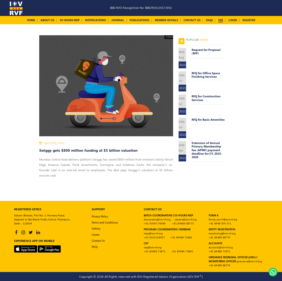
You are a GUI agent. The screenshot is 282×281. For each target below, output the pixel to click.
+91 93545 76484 (155, 223)
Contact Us (192, 20)
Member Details (166, 20)
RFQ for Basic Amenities (208, 119)
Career (96, 234)
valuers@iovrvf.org (186, 219)
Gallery (96, 228)
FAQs (209, 20)
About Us (47, 20)
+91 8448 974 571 (220, 223)
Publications (139, 20)
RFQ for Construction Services (206, 98)
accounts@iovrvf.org (221, 247)
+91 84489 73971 (219, 251)
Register (249, 20)
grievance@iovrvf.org (249, 261)
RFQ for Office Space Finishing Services (206, 74)
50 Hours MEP (70, 20)
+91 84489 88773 (183, 223)
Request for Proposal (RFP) (206, 51)
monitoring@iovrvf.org (222, 233)
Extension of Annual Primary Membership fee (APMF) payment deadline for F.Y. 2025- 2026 (207, 150)
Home (31, 20)
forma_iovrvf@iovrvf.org (223, 219)
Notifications (95, 20)
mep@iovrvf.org (153, 233)
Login (232, 20)
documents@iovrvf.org (157, 219)
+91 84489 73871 (155, 251)
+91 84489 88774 (219, 237)
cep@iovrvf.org (153, 247)
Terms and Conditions (105, 222)
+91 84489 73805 (181, 237)
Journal (117, 20)
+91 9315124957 (154, 237)
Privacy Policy (100, 216)
